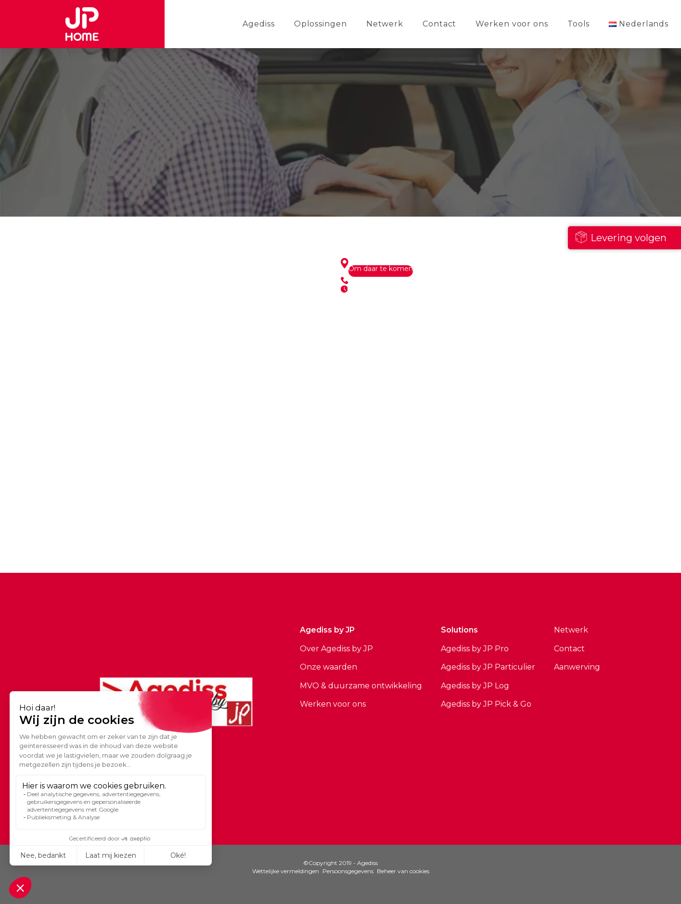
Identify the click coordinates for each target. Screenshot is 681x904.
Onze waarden (328, 667)
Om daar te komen (380, 269)
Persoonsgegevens (347, 871)
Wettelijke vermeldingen (285, 871)
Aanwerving (577, 667)
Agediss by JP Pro (475, 648)
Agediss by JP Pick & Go (486, 704)
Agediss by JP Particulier (488, 667)
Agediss (258, 23)
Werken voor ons (511, 23)
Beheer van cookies (403, 871)
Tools (578, 23)
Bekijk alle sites (210, 538)
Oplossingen (320, 23)
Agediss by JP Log (475, 685)
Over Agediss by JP (336, 648)
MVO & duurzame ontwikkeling (361, 685)
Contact (439, 23)
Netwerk (384, 23)
